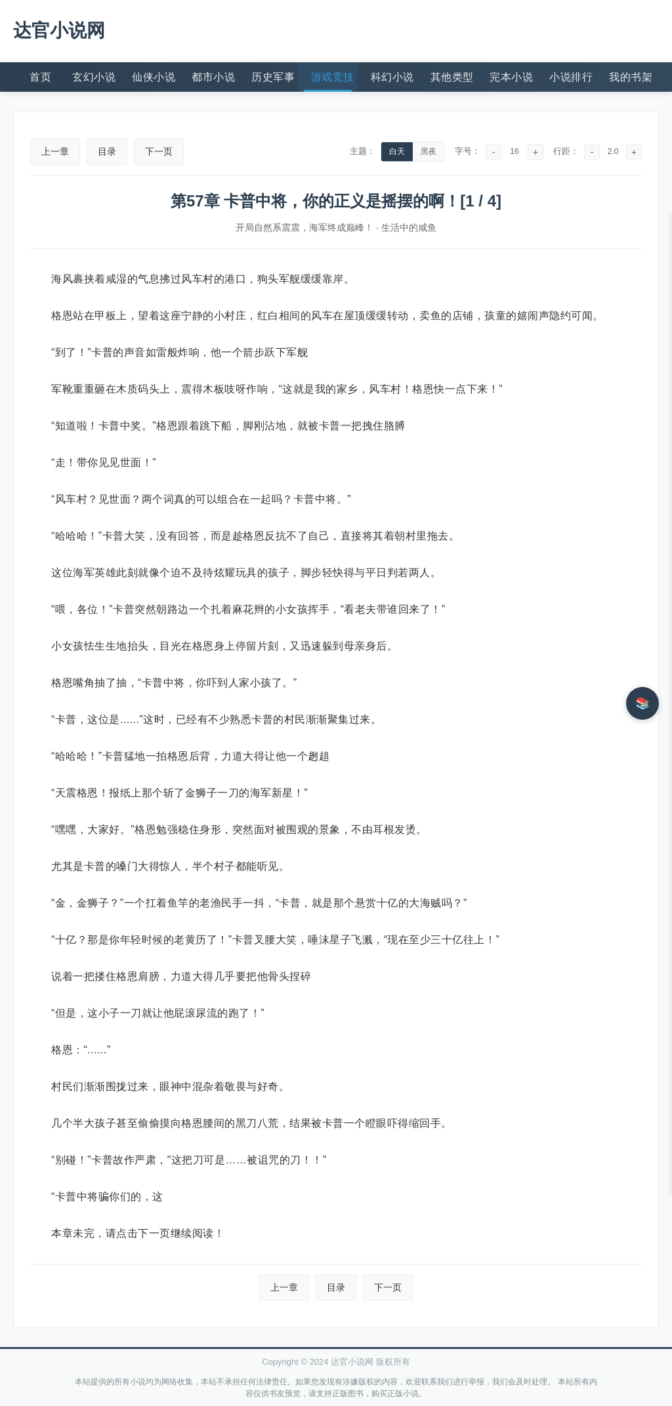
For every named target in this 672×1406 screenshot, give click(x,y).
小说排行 (571, 77)
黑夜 (428, 151)
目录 (107, 151)
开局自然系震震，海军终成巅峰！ (304, 227)
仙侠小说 (153, 77)
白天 (397, 151)
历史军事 (273, 77)
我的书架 (630, 77)
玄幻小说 (94, 77)
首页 (40, 77)
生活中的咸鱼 (408, 227)
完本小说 (511, 77)
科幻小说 (392, 77)
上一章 (55, 151)
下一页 (159, 151)
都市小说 (213, 77)
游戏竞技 (332, 77)
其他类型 (452, 77)
